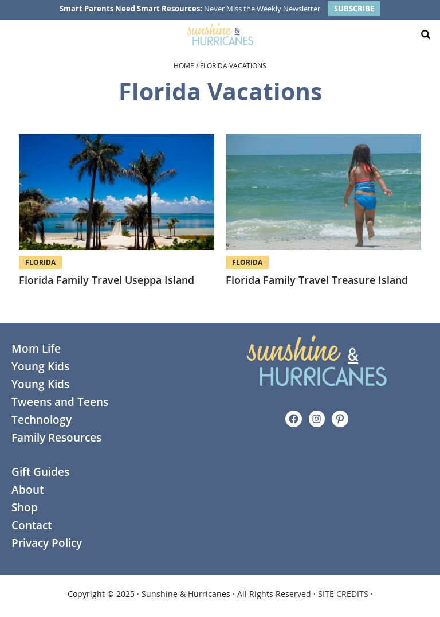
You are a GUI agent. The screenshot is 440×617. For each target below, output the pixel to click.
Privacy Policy (46, 543)
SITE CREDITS (343, 593)
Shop (24, 507)
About (27, 489)
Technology (41, 419)
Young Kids (40, 366)
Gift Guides (40, 471)
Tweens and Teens (59, 402)
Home (184, 65)
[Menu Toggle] (14, 34)
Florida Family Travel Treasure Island (317, 280)
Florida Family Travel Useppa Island (106, 280)
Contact (31, 525)
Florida (40, 262)
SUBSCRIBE (354, 8)
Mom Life (36, 348)
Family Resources (56, 437)
